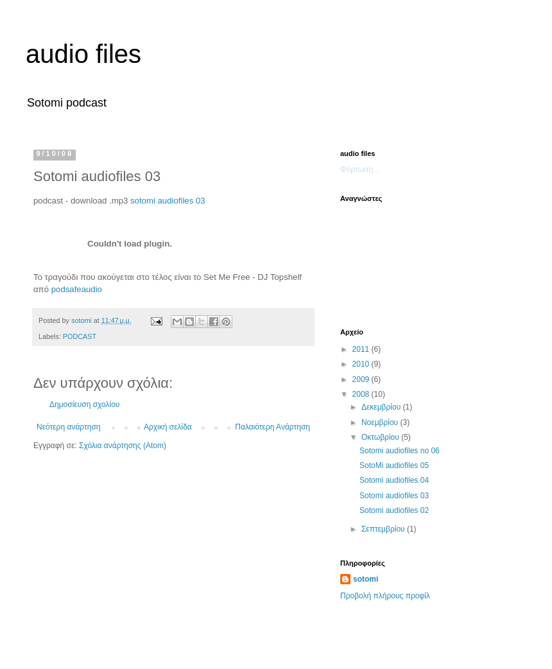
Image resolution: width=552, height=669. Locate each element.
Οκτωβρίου (381, 437)
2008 (362, 394)
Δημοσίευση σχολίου (84, 404)
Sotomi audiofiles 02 (394, 510)
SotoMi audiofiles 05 (394, 465)
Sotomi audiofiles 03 (394, 495)
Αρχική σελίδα (168, 426)
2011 (362, 349)
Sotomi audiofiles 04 (394, 480)
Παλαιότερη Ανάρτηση (272, 426)
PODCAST (79, 336)
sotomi (365, 579)
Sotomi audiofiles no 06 (399, 450)
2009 (362, 379)
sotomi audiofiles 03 (167, 200)
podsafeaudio (76, 289)
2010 (362, 364)
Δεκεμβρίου (382, 407)
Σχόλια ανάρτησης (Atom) (122, 445)
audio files (83, 54)
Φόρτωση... (359, 169)
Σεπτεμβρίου (384, 529)
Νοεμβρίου (381, 422)
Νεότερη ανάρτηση (68, 426)
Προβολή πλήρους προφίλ (385, 595)
